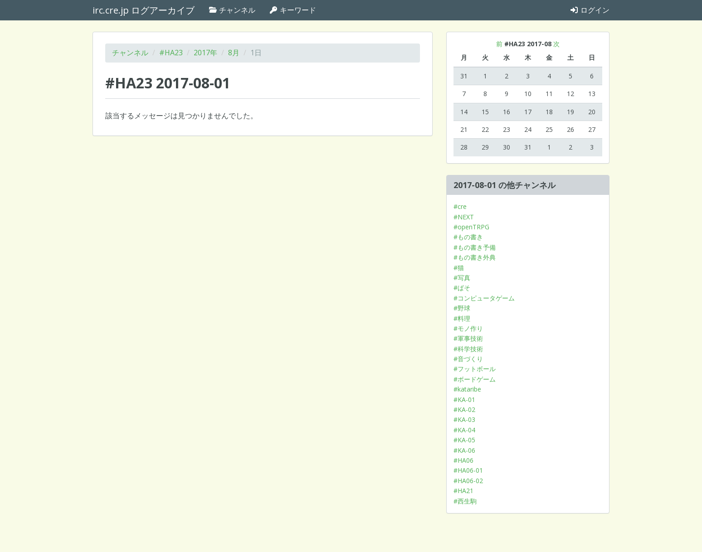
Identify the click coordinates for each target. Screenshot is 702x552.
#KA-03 (464, 419)
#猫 (458, 267)
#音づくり (468, 358)
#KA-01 (464, 399)
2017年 (205, 53)
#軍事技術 (468, 338)
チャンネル (231, 10)
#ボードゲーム (474, 379)
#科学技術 (468, 348)
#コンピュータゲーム (484, 298)
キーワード (292, 10)
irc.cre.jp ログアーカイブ (144, 10)
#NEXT (463, 217)
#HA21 (463, 490)
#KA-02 (464, 409)
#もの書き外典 (474, 257)
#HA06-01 (468, 470)
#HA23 (171, 53)
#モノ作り (468, 328)
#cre (460, 206)
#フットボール (474, 368)
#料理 (461, 318)
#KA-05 (464, 440)
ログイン (589, 10)
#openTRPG (471, 227)
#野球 (461, 308)
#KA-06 (464, 450)
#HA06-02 (468, 480)
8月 (233, 53)
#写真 (461, 277)
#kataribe (467, 389)
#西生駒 (465, 501)
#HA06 (463, 460)
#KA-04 (464, 430)
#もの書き (468, 236)
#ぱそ (461, 287)
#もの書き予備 (474, 247)
